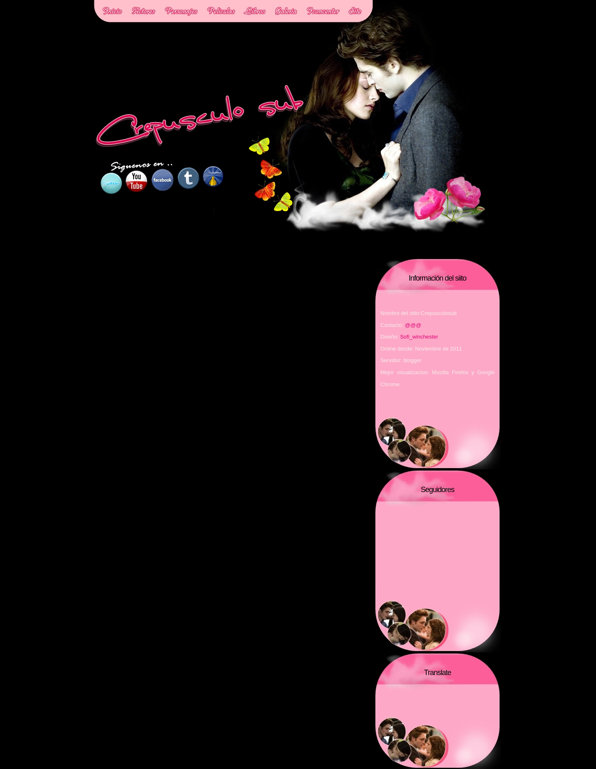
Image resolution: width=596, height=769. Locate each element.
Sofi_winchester (419, 337)
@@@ (413, 325)
